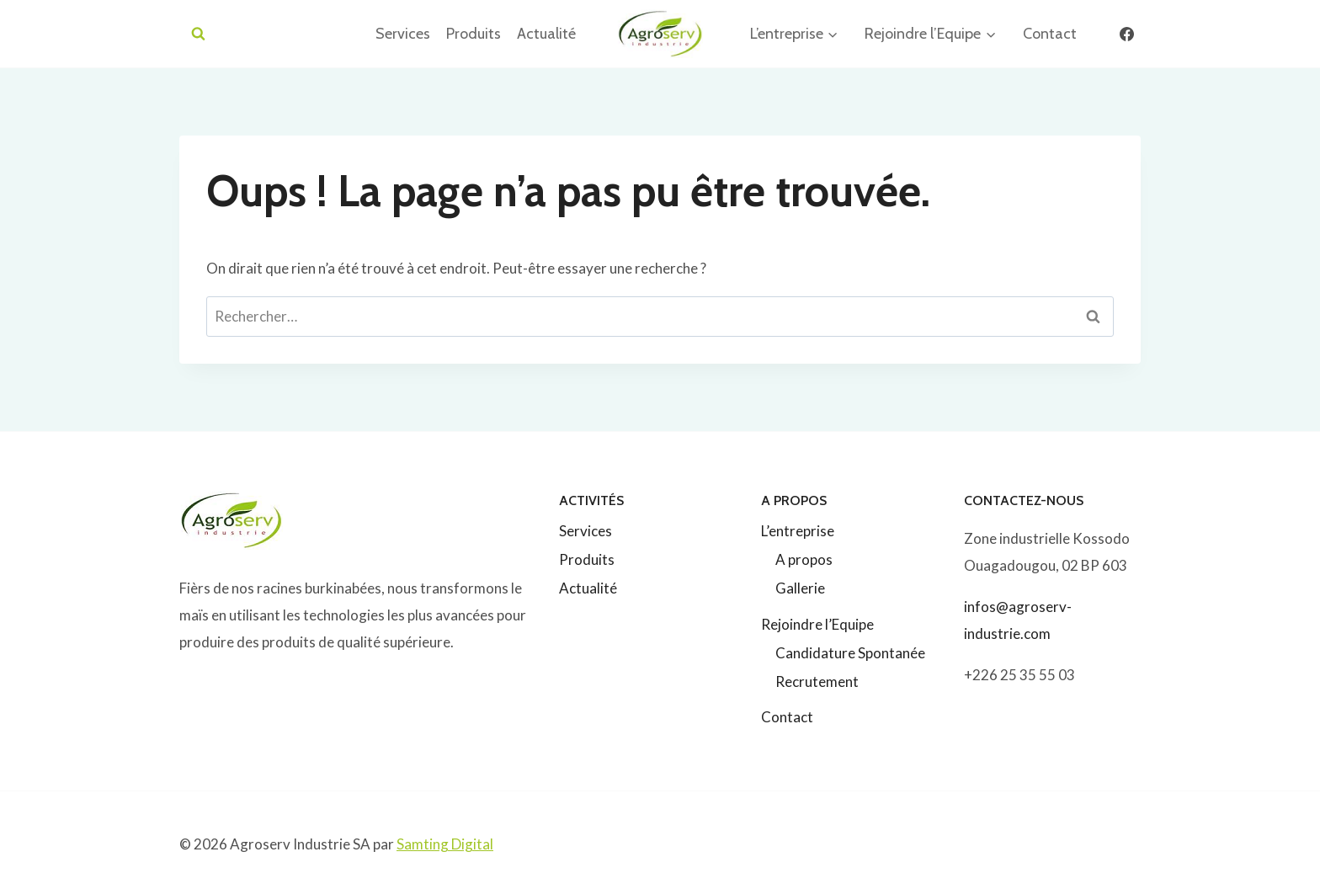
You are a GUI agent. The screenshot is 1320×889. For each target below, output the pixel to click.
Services (402, 33)
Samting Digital (445, 844)
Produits (473, 33)
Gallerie (800, 588)
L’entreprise (797, 531)
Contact (1050, 33)
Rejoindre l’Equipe (817, 624)
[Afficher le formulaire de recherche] (198, 34)
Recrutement (817, 681)
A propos (804, 559)
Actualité (546, 33)
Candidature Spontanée (850, 653)
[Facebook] (1126, 33)
